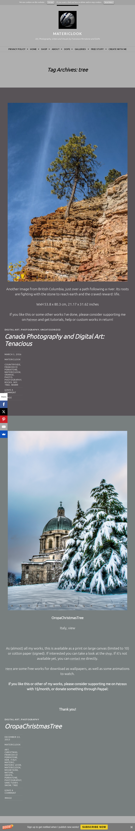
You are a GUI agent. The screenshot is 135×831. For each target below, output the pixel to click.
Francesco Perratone (11, 368)
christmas (11, 752)
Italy (13, 759)
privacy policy (16, 49)
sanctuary (11, 782)
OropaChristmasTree (38, 725)
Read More (109, 2)
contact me (77, 658)
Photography (30, 329)
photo (9, 377)
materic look (13, 764)
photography (13, 379)
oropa (9, 775)
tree (7, 385)
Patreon (32, 319)
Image (8, 397)
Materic (10, 762)
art (7, 749)
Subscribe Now (94, 827)
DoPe (67, 49)
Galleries (80, 49)
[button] (67, 827)
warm (14, 385)
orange (9, 374)
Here (9, 668)
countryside (12, 364)
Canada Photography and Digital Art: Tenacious (63, 339)
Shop (44, 49)
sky (15, 382)
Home (33, 49)
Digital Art (12, 329)
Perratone (11, 777)
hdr (7, 759)
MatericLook (67, 34)
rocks (8, 382)
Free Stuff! (97, 49)
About (55, 49)
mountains (11, 770)
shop (108, 653)
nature (9, 772)
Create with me (118, 49)
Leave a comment (10, 391)
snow (8, 785)
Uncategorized (51, 329)
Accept (50, 2)
